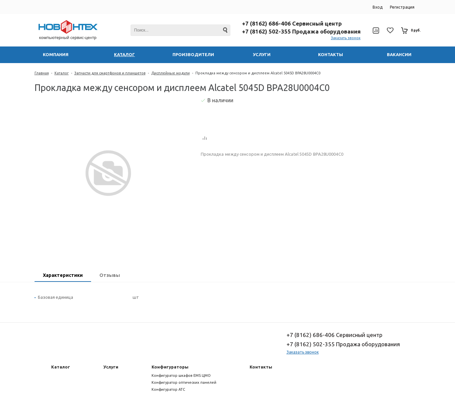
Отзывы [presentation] (109, 275)
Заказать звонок (346, 38)
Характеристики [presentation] (63, 275)
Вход (378, 7)
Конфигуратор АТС (168, 389)
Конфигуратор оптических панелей (184, 382)
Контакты (261, 367)
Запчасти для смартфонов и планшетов (110, 73)
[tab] (63, 276)
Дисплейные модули (170, 73)
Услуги (110, 367)
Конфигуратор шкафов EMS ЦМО (181, 375)
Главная (42, 73)
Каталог (62, 73)
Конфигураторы (170, 367)
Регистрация (402, 7)
